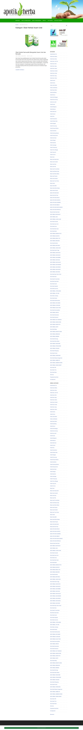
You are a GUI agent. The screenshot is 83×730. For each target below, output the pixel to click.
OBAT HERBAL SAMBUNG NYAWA (56, 362)
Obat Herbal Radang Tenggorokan (56, 689)
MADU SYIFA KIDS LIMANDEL (55, 202)
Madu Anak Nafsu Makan (54, 173)
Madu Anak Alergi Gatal (54, 159)
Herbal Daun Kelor (53, 63)
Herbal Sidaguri (53, 140)
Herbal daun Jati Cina (54, 61)
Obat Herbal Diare (53, 276)
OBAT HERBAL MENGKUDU (55, 334)
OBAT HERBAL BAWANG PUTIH (55, 233)
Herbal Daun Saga (53, 66)
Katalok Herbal (58, 20)
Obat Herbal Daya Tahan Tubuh (55, 274)
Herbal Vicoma (52, 154)
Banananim (52, 714)
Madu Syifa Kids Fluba (54, 195)
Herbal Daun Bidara (53, 56)
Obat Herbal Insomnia (54, 288)
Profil (44, 20)
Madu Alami (52, 488)
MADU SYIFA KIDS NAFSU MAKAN (56, 207)
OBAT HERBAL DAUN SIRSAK (55, 267)
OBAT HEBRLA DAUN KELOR (55, 214)
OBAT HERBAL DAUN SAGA (55, 259)
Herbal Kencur (52, 94)
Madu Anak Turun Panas (54, 180)
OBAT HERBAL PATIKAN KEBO (55, 677)
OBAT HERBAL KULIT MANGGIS (56, 319)
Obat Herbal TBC (53, 367)
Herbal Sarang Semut (54, 135)
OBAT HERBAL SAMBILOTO (55, 360)
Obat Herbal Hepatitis (54, 286)
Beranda (18, 20)
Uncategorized (52, 379)
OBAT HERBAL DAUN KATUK (55, 252)
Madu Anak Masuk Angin (54, 171)
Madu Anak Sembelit (54, 178)
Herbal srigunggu (53, 145)
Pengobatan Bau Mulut (54, 377)
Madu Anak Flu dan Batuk (54, 500)
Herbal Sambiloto (53, 130)
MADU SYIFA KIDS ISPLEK (54, 197)
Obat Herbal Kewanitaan (54, 314)
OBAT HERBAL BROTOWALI (55, 245)
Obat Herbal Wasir (53, 372)
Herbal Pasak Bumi (53, 118)
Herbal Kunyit (52, 104)
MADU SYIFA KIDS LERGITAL (55, 200)
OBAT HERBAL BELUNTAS (54, 567)
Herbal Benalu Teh (53, 54)
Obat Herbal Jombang (54, 295)
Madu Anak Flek (53, 166)
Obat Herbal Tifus (53, 369)
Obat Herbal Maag (53, 329)
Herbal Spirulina (53, 142)
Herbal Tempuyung (53, 147)
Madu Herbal (52, 183)
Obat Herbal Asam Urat (54, 555)
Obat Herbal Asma (53, 226)
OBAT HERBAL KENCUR (54, 312)
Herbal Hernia (52, 82)
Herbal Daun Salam (53, 68)
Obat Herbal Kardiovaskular (55, 300)
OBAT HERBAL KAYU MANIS (55, 302)
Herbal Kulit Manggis (54, 97)
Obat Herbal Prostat (53, 353)
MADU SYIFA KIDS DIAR (54, 192)
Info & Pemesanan (26, 20)
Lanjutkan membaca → (20, 69)
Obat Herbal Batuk (53, 231)
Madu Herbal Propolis (54, 190)
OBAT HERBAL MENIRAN (54, 336)
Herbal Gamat (52, 80)
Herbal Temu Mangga (54, 149)
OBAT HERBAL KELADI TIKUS (55, 307)
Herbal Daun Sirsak (53, 73)
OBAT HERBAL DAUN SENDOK (55, 264)
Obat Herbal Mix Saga (54, 338)
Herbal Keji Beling (53, 92)
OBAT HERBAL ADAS (54, 216)
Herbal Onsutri (52, 445)
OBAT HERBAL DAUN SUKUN (55, 269)
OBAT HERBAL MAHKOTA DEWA (56, 331)
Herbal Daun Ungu (53, 75)
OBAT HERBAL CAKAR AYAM (55, 247)
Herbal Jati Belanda (53, 87)
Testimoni (50, 20)
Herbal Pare (52, 116)
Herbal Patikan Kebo (53, 121)
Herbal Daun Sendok (53, 70)
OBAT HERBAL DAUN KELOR (55, 255)
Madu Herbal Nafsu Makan (55, 188)
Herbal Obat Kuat (53, 111)
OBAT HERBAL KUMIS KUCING (55, 322)
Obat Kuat (52, 374)
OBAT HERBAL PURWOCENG (55, 355)
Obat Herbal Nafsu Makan (54, 341)
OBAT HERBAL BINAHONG (55, 240)
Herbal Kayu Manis (53, 90)
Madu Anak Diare (53, 164)
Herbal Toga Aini (53, 152)
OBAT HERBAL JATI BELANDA (55, 622)
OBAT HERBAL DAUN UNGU (55, 271)
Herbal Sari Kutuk (53, 137)
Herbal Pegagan (53, 123)
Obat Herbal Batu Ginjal (54, 228)
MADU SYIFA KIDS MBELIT (55, 204)
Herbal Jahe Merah (53, 85)
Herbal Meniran (53, 109)
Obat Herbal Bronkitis (54, 243)
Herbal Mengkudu (53, 106)
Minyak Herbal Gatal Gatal (54, 212)
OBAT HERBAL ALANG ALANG (55, 219)
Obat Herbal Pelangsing (54, 350)
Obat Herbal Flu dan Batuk (54, 610)
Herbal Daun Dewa (53, 58)
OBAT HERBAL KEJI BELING (55, 305)
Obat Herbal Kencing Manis (55, 310)
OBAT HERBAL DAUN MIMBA (55, 257)
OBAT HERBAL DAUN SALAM (55, 262)
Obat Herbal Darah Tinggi (54, 250)
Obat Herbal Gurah (53, 283)
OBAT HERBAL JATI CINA (54, 293)
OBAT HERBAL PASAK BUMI (55, 343)
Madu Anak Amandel (54, 161)
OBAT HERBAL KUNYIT (54, 326)
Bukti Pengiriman (36, 20)
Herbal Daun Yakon (53, 78)
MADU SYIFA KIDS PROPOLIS (55, 209)
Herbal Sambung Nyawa (54, 133)
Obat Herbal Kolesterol (54, 317)
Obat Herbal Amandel (54, 221)
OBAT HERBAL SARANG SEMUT (56, 365)
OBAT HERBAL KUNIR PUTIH (55, 324)
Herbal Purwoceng (53, 125)
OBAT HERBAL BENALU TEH (55, 238)
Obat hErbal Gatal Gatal (54, 281)
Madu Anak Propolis (53, 176)
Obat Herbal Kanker (53, 298)
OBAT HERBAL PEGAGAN (54, 348)
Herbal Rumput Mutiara (54, 128)
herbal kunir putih (53, 433)
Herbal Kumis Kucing (54, 99)
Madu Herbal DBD (53, 185)
